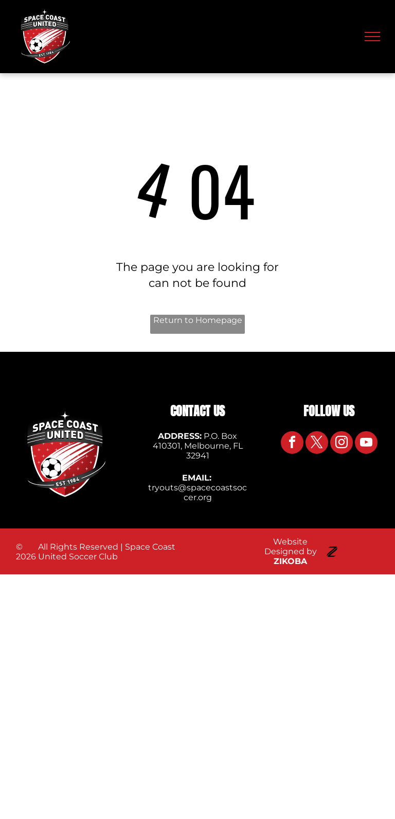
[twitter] (317, 443)
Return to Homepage (197, 320)
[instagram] (341, 443)
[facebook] (292, 443)
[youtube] (366, 443)
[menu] (372, 36)
